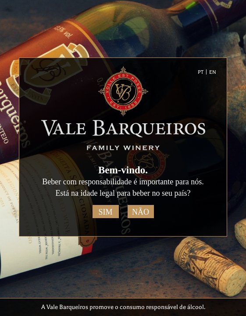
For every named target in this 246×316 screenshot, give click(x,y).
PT (200, 72)
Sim (105, 212)
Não (140, 212)
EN (212, 72)
